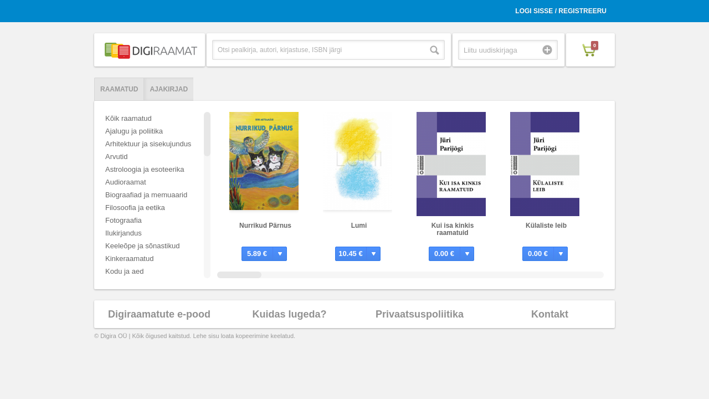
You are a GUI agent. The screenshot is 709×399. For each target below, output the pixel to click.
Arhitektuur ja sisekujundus (148, 144)
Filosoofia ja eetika (135, 207)
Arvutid (116, 156)
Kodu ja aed (124, 271)
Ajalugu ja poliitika (134, 131)
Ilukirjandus (123, 233)
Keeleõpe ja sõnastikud (142, 246)
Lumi (359, 225)
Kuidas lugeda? (289, 314)
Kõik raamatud (128, 118)
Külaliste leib (546, 225)
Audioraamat (125, 182)
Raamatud (119, 89)
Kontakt (549, 314)
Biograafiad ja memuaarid (146, 195)
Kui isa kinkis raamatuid (452, 229)
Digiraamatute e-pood (159, 314)
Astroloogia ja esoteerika (144, 169)
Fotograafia (123, 220)
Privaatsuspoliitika (420, 314)
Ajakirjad (169, 89)
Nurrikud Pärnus (265, 225)
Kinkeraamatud (129, 258)
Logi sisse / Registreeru (561, 11)
